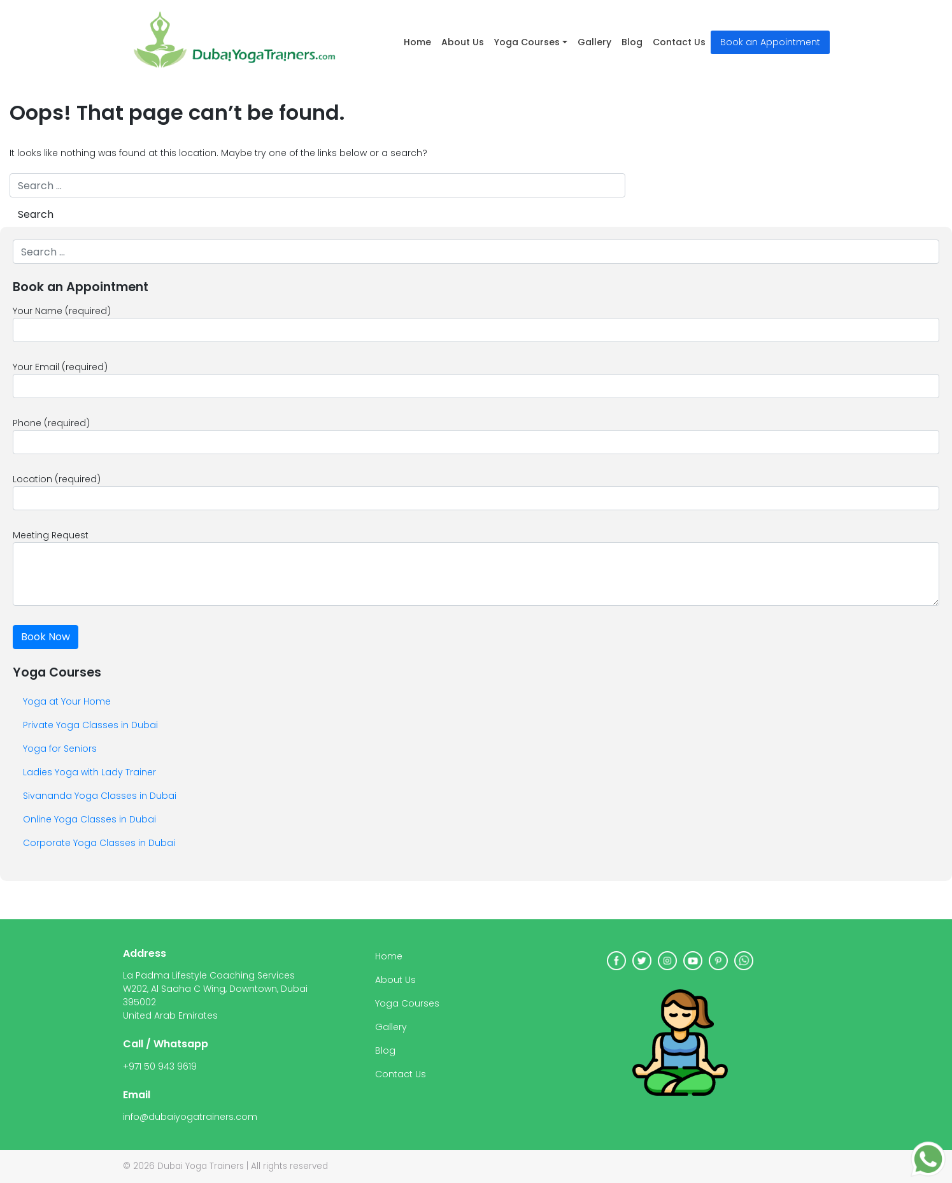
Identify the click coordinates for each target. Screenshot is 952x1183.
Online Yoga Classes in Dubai (89, 819)
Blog (632, 42)
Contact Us (679, 42)
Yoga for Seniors (60, 748)
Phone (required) (476, 435)
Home (417, 42)
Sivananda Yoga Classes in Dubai (99, 795)
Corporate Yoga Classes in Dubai (99, 842)
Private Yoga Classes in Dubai (90, 725)
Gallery (594, 42)
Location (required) (476, 491)
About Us (462, 42)
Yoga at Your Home (67, 701)
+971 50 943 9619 (160, 1066)
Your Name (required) (476, 323)
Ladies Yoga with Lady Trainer (89, 772)
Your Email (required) (476, 379)
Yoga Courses (527, 42)
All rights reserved (289, 1166)
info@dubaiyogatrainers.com (190, 1116)
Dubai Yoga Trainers (200, 1166)
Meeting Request (476, 567)
